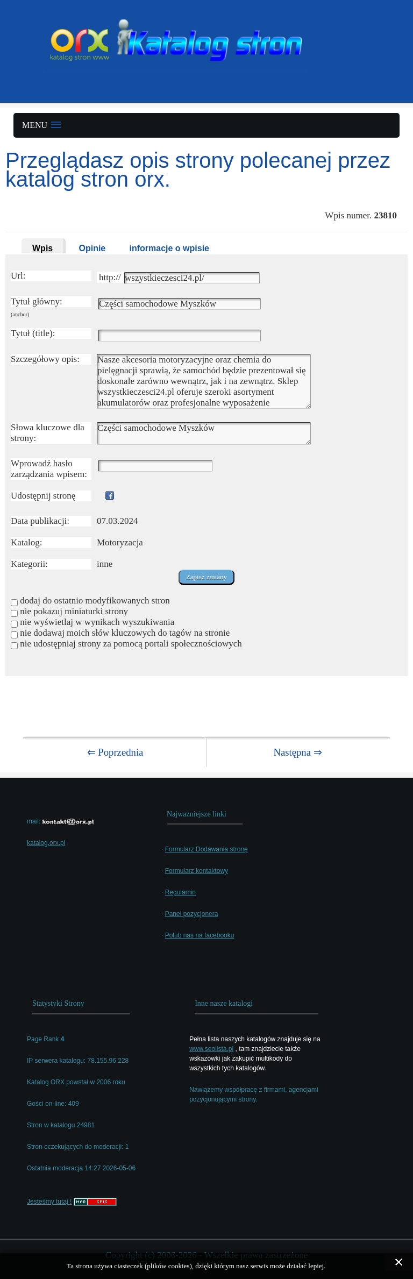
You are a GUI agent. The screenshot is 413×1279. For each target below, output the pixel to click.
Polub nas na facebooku (199, 935)
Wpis (42, 248)
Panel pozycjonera (191, 914)
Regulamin (180, 892)
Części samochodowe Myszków (204, 433)
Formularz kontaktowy (196, 871)
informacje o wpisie (169, 248)
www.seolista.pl (211, 1049)
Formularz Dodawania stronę (206, 849)
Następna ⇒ (297, 752)
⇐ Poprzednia (115, 752)
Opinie (92, 248)
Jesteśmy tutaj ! (49, 1201)
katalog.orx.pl (46, 843)
